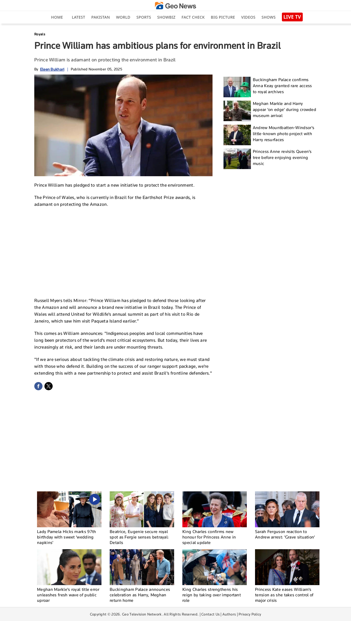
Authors (229, 614)
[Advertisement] (123, 251)
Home (57, 17)
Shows (269, 17)
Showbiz (166, 17)
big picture (223, 17)
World (123, 17)
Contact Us (210, 614)
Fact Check (193, 17)
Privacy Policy (250, 614)
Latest (78, 17)
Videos (248, 17)
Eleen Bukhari (52, 69)
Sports (144, 17)
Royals (39, 34)
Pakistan (100, 17)
